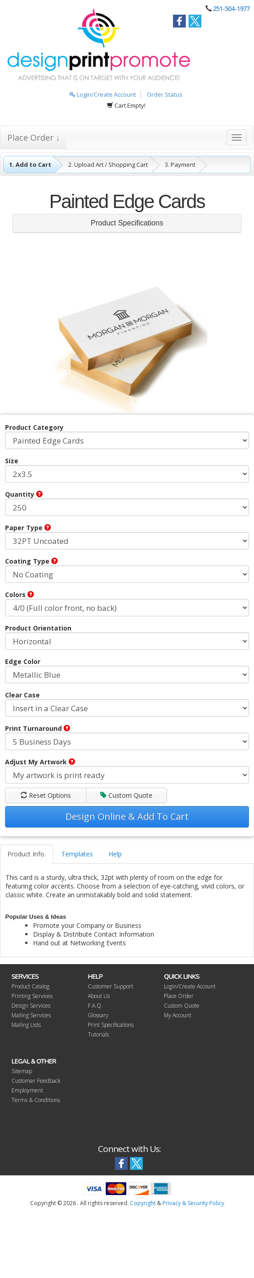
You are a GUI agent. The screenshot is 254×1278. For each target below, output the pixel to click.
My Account (177, 1015)
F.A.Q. (95, 1005)
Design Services (30, 1005)
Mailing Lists (26, 1025)
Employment (27, 1090)
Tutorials (98, 1034)
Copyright (143, 1203)
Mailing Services (31, 1015)
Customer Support (110, 986)
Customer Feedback (35, 1081)
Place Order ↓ (33, 137)
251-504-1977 (231, 8)
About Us (99, 996)
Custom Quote (126, 795)
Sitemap (21, 1071)
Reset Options (46, 795)
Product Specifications (127, 223)
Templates (77, 854)
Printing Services (32, 996)
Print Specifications (111, 1025)
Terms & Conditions (35, 1100)
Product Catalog (30, 986)
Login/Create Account (103, 94)
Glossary (98, 1015)
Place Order (179, 996)
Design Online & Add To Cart (127, 816)
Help (115, 854)
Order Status (165, 94)
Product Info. (26, 854)
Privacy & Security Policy (193, 1203)
